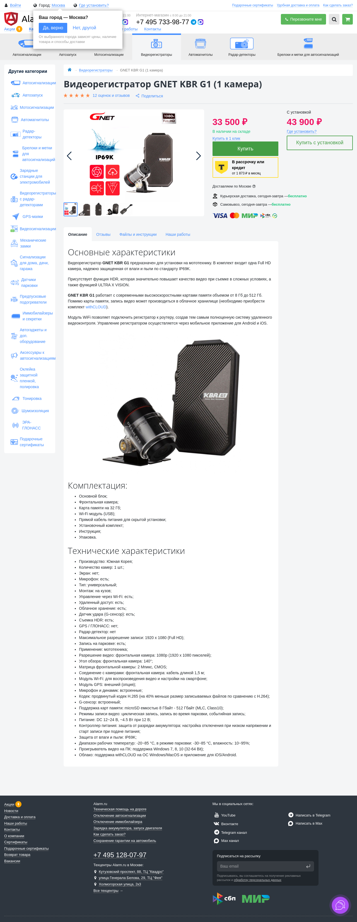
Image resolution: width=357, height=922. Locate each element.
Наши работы (125, 29)
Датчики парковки (24, 282)
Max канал (226, 841)
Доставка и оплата (19, 817)
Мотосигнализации (30, 107)
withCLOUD (96, 307)
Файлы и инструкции (137, 234)
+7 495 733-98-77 (162, 22)
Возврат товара (17, 855)
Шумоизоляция (30, 410)
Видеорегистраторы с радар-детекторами (30, 199)
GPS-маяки (27, 216)
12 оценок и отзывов (111, 95)
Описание (77, 234)
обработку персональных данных (257, 880)
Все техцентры (106, 891)
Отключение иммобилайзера (117, 822)
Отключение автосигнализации (119, 815)
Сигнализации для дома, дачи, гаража (30, 263)
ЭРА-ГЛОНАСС (26, 425)
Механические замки (28, 243)
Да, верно (53, 27)
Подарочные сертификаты (252, 5)
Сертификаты (15, 842)
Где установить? (94, 5)
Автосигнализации (30, 83)
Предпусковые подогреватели (29, 299)
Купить (246, 149)
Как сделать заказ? (338, 5)
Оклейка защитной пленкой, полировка (25, 378)
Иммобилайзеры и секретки (30, 316)
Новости (11, 811)
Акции (10, 29)
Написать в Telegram (308, 815)
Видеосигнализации (30, 228)
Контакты (152, 29)
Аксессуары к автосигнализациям (30, 355)
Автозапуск (27, 95)
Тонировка (26, 398)
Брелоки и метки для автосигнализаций (30, 154)
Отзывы (103, 234)
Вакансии (12, 861)
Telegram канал (230, 832)
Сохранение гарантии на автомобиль (124, 841)
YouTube (224, 815)
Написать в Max (304, 823)
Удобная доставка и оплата (298, 5)
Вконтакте (225, 824)
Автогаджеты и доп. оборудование (29, 336)
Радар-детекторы (26, 134)
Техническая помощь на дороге (119, 809)
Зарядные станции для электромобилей (30, 176)
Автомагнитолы (30, 119)
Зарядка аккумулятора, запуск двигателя (127, 828)
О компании (14, 836)
